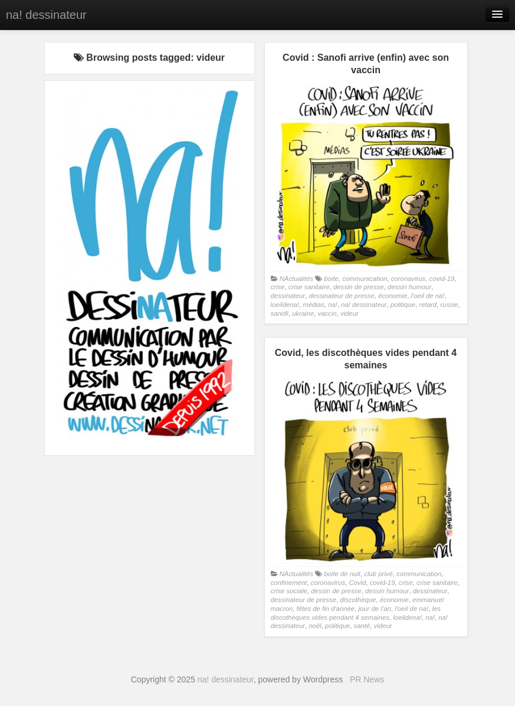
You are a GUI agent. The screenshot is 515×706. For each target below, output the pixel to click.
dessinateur (288, 295)
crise (278, 286)
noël (315, 625)
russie (449, 304)
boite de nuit (342, 573)
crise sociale (289, 590)
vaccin (326, 313)
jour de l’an (374, 608)
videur (349, 313)
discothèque (358, 599)
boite (331, 278)
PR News (367, 679)
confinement (289, 582)
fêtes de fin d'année (326, 608)
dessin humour (409, 286)
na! (332, 304)
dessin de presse (358, 286)
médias (313, 304)
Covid (357, 582)
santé (362, 625)
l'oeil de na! (428, 295)
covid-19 (441, 278)
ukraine (303, 313)
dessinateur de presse (341, 295)
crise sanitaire (309, 286)
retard (428, 304)
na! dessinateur (46, 14)
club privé (378, 573)
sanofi (279, 313)
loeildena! (285, 304)
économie (392, 295)
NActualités (296, 278)
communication (364, 278)
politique (403, 304)
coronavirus (408, 278)
